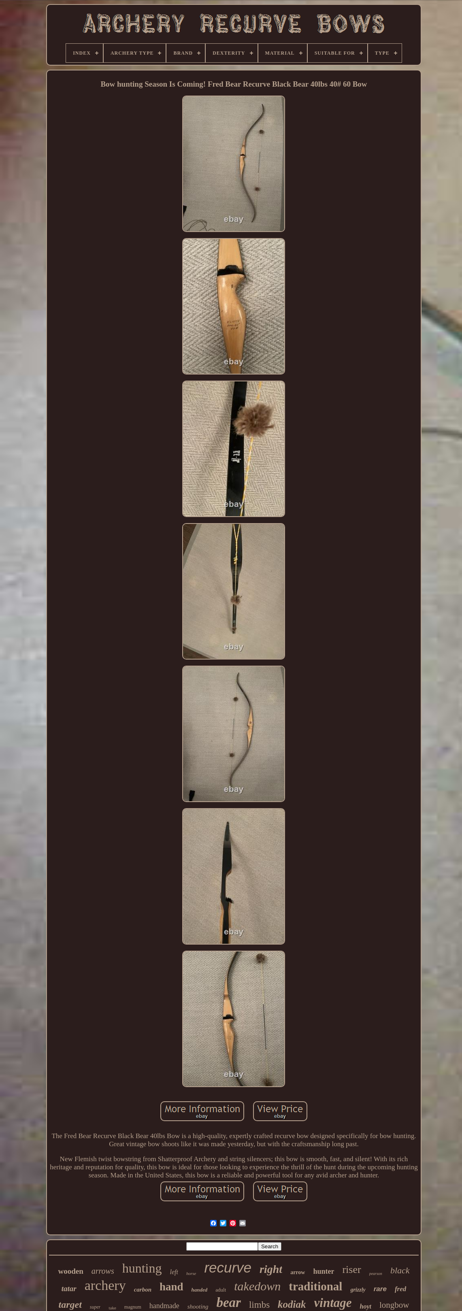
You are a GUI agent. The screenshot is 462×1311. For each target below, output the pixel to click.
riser (351, 1269)
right (271, 1269)
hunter (323, 1271)
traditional (315, 1286)
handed (200, 1290)
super (95, 1307)
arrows (103, 1270)
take (112, 1307)
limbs (259, 1305)
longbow (394, 1305)
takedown (257, 1286)
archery (105, 1285)
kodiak (292, 1304)
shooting (198, 1306)
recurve (227, 1267)
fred (400, 1289)
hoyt (365, 1306)
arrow (297, 1272)
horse (191, 1273)
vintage (333, 1303)
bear (228, 1302)
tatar (69, 1288)
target (69, 1304)
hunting (142, 1268)
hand (171, 1287)
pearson (375, 1273)
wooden (70, 1271)
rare (380, 1289)
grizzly (357, 1290)
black (400, 1270)
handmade (164, 1306)
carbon (142, 1289)
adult (220, 1290)
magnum (132, 1307)
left (174, 1271)
